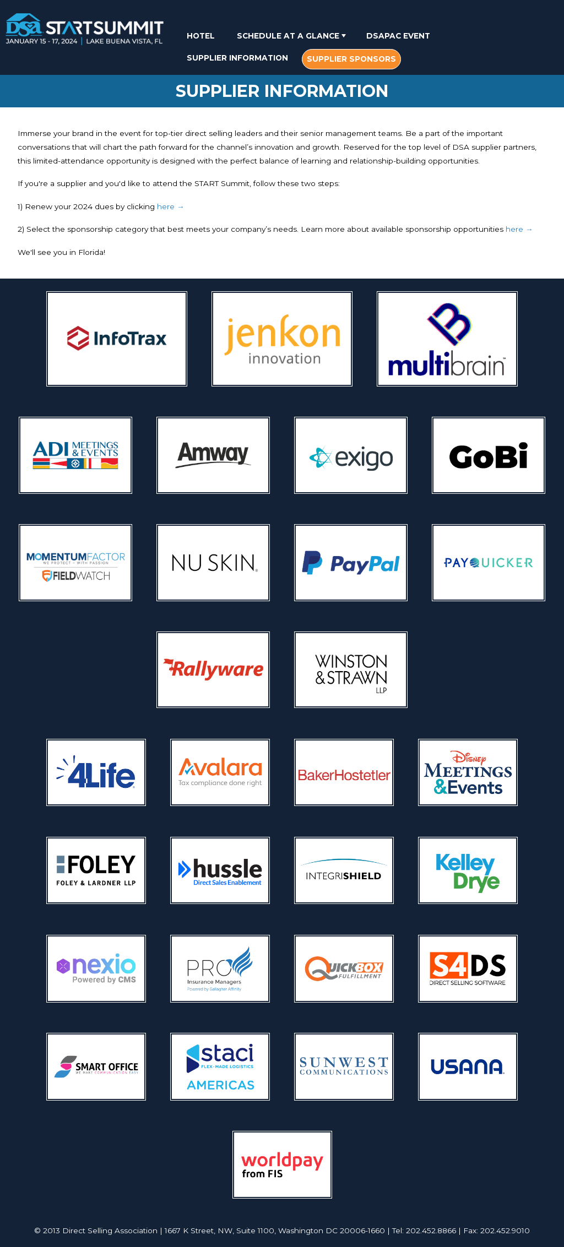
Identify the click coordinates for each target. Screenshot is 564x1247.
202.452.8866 (431, 1230)
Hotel (201, 35)
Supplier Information (237, 57)
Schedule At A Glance (292, 35)
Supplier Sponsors (351, 59)
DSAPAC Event (398, 35)
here (171, 206)
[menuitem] (201, 35)
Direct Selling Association (110, 1230)
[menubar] (357, 48)
